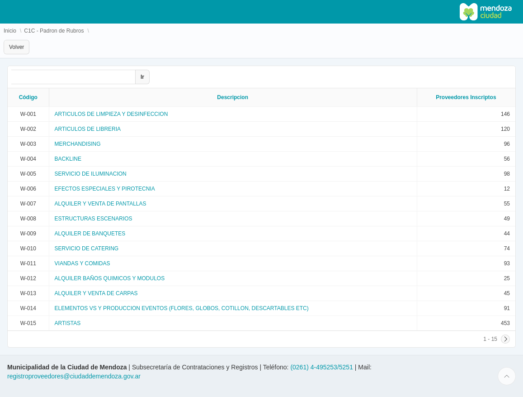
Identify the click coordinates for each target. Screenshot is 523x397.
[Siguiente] (505, 339)
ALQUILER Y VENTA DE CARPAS (96, 293)
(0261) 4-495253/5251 (322, 367)
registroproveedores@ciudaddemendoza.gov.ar (74, 376)
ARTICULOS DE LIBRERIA (88, 129)
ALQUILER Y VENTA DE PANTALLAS (100, 204)
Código (28, 97)
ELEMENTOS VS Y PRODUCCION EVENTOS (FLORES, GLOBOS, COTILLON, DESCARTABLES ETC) (182, 308)
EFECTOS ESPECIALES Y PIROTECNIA (105, 189)
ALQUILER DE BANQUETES (90, 233)
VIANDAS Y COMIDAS (82, 263)
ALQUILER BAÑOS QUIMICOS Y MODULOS (110, 278)
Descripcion (232, 97)
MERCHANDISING (78, 144)
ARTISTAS (68, 323)
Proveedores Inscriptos (466, 97)
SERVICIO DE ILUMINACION (91, 174)
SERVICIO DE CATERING (87, 248)
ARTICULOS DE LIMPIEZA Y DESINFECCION (111, 114)
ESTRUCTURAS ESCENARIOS (93, 218)
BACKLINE (68, 159)
